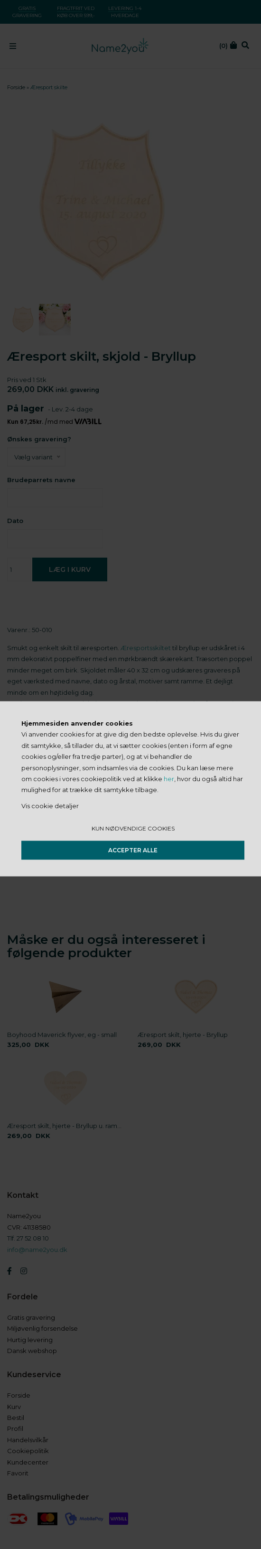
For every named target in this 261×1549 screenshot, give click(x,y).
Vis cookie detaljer (50, 805)
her (169, 779)
